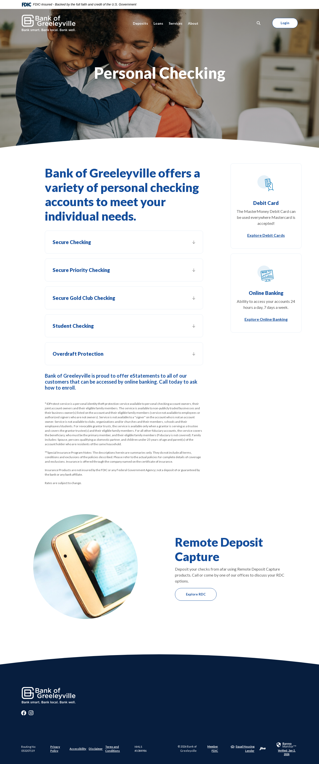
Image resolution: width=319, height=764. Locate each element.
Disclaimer (96, 748)
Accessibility (78, 748)
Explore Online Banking (266, 319)
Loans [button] (158, 23)
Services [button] (175, 23)
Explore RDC (196, 594)
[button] (124, 242)
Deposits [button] (140, 23)
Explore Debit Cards (266, 235)
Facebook (23, 714)
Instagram (31, 714)
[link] (287, 748)
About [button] (193, 23)
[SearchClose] (258, 23)
